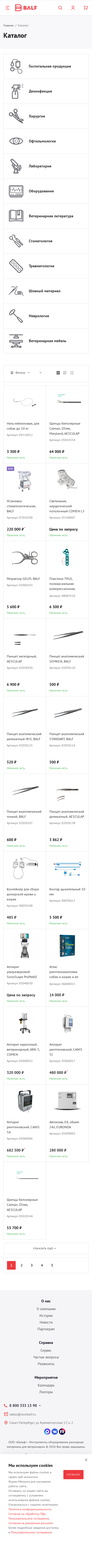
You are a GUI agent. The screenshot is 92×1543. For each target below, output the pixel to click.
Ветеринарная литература (51, 216)
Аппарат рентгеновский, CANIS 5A (23, 1127)
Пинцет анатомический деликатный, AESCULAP (66, 814)
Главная (8, 25)
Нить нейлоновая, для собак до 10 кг (23, 425)
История (46, 1315)
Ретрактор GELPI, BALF (23, 579)
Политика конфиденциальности (29, 1509)
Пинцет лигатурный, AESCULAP (22, 658)
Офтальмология (42, 141)
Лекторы (46, 1392)
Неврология (39, 315)
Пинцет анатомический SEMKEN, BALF (66, 658)
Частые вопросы (46, 1357)
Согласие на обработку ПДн (27, 1514)
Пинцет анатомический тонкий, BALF (24, 814)
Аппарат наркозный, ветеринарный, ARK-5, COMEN (23, 1049)
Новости (46, 1322)
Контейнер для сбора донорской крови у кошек (23, 894)
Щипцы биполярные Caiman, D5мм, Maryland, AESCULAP (64, 428)
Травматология (41, 265)
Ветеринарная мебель (47, 340)
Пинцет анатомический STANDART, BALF (66, 736)
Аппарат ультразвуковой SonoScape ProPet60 (22, 972)
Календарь (46, 1385)
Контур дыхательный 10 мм (67, 891)
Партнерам (46, 1329)
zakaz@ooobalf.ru (22, 1414)
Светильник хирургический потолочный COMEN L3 (66, 506)
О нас (46, 1301)
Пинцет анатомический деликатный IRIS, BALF (24, 736)
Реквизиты (46, 1364)
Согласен (73, 1474)
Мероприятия (46, 1377)
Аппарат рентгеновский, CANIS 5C (65, 1049)
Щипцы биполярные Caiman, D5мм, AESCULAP (22, 1204)
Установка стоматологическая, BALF (21, 506)
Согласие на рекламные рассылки (30, 1523)
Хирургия (37, 116)
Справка (46, 1342)
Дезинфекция (40, 91)
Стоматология (40, 241)
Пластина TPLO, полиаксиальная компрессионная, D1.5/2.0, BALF (62, 584)
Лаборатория (40, 166)
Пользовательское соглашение (28, 1518)
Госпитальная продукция (50, 66)
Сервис (46, 1350)
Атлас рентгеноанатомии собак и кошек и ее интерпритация (63, 972)
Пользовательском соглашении (31, 1532)
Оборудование (41, 191)
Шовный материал (44, 290)
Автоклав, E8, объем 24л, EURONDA (64, 1124)
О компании (46, 1309)
